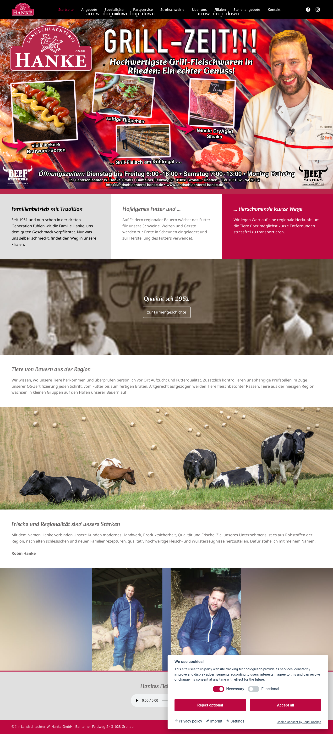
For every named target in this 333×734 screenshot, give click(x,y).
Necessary (235, 689)
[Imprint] (214, 721)
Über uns (199, 9)
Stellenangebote (247, 9)
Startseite (66, 9)
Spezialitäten (115, 9)
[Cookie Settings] (235, 721)
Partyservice (143, 9)
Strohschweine (172, 9)
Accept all (285, 705)
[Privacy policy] (188, 721)
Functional (270, 689)
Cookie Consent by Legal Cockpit (299, 722)
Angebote (89, 9)
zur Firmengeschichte (166, 312)
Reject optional (210, 705)
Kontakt (274, 9)
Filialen (220, 9)
